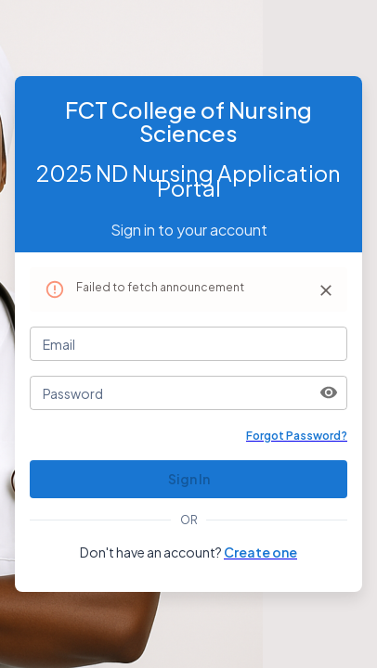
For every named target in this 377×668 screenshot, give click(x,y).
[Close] (326, 290)
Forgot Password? (296, 436)
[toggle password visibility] (328, 392)
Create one (260, 552)
